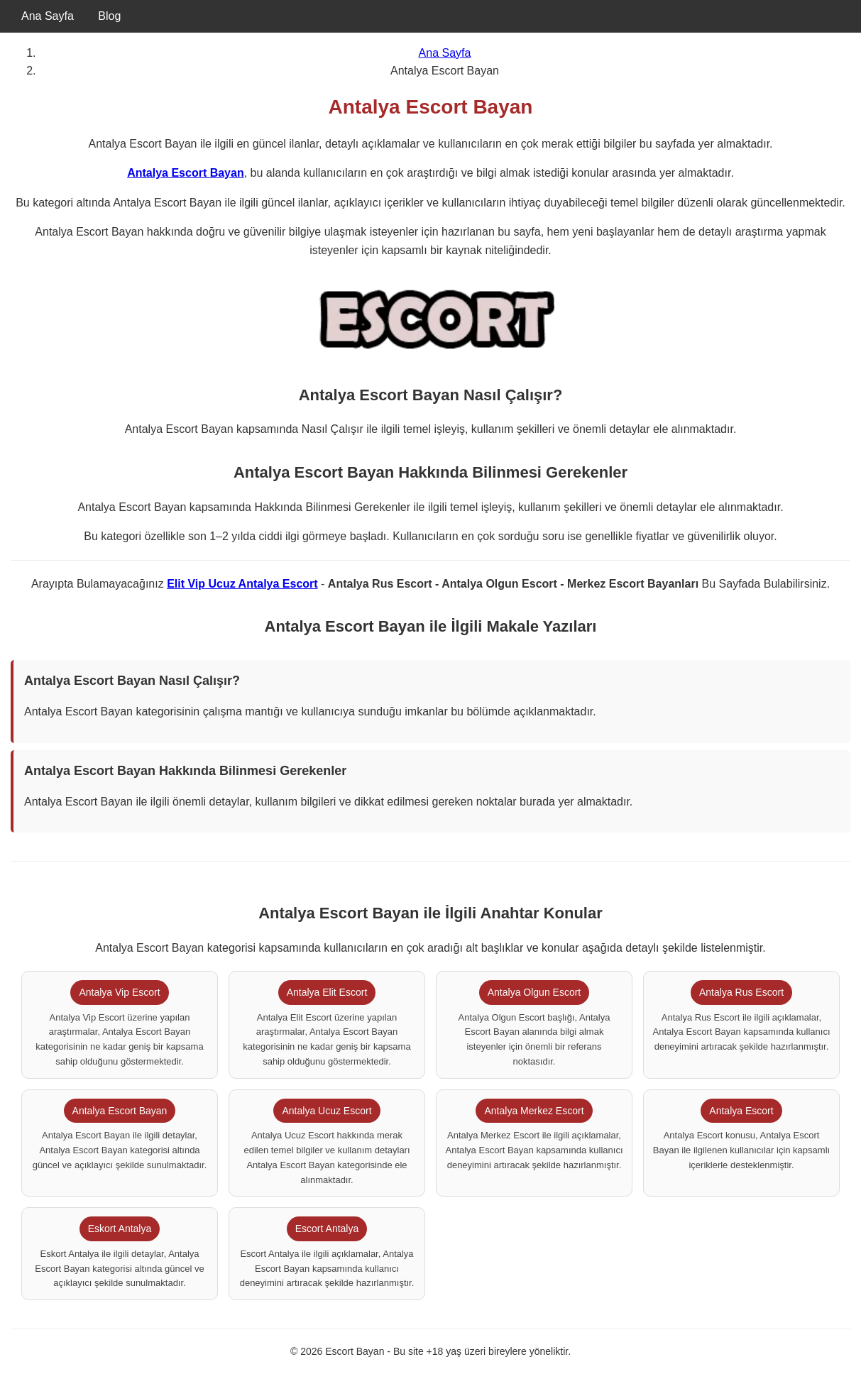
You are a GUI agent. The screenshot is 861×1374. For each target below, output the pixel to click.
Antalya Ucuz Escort (326, 1110)
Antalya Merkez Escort (533, 1110)
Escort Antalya (327, 1228)
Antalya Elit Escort (327, 992)
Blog (109, 16)
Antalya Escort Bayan (185, 173)
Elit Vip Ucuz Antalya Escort (242, 584)
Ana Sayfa (47, 16)
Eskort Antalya (120, 1228)
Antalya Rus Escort (741, 992)
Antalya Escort (741, 1110)
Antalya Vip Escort (119, 992)
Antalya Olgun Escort (534, 992)
